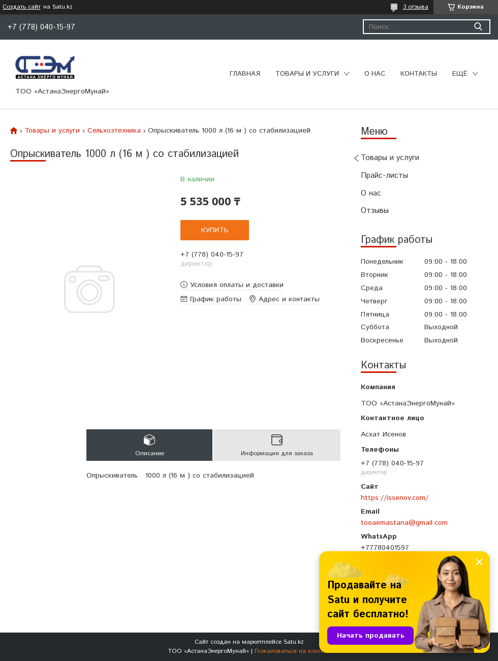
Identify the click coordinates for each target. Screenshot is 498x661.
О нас (374, 74)
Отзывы (375, 210)
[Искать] (477, 26)
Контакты (418, 74)
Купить (215, 230)
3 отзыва (415, 7)
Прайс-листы (384, 175)
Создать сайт (22, 7)
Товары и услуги (307, 74)
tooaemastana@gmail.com (404, 523)
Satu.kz (294, 642)
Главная (245, 74)
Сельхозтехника (114, 130)
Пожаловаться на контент (292, 651)
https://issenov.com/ (394, 498)
